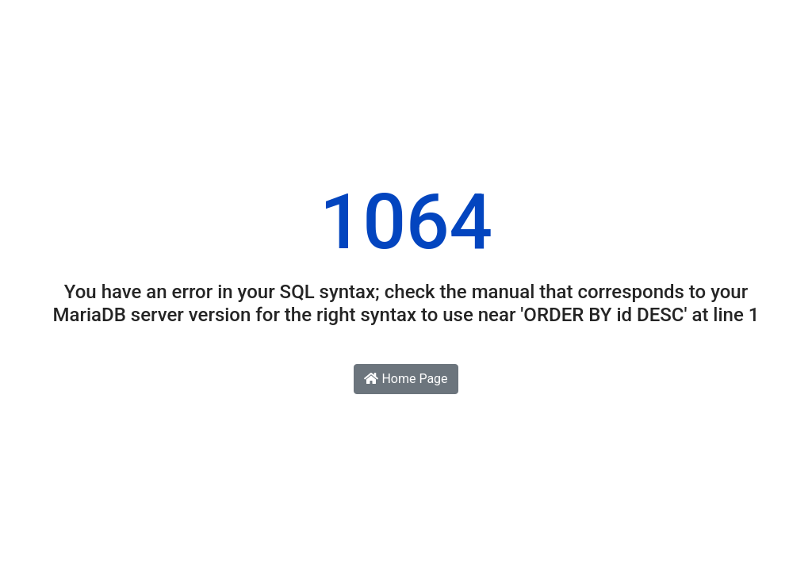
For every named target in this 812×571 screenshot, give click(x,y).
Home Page (405, 378)
